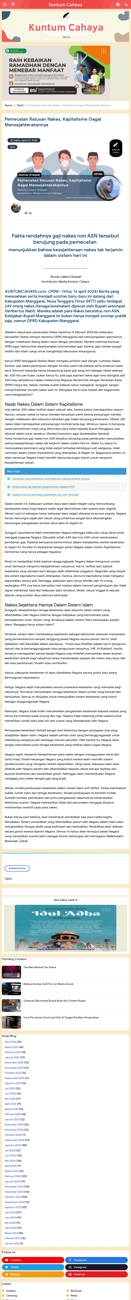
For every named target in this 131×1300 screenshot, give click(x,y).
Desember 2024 (14, 1124)
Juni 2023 (10, 1217)
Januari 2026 (12, 1057)
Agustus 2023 (13, 1207)
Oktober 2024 (13, 1135)
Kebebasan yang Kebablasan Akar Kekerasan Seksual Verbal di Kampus (51, 478)
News (74, 1295)
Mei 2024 (10, 1160)
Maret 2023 (11, 1233)
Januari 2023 (12, 1243)
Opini (12, 147)
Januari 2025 (12, 1119)
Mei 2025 (10, 1098)
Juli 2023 (10, 1212)
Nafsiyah (76, 1290)
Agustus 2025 (13, 1083)
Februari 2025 (13, 1114)
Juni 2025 (10, 1093)
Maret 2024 (11, 1171)
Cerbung (11, 1295)
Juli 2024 (10, 1150)
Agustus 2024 (13, 1145)
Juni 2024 (10, 1155)
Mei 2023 (10, 1222)
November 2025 (14, 1067)
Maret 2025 (11, 1109)
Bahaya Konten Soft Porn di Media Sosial (48, 984)
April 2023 (10, 1228)
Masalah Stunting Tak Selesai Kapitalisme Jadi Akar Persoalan (45, 494)
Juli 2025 (10, 1088)
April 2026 (10, 1041)
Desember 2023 (14, 1186)
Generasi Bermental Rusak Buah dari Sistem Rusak (54, 1000)
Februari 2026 (13, 1052)
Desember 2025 (14, 1062)
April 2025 (10, 1104)
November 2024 (14, 1129)
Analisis (11, 1290)
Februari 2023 (12, 1238)
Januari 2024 (12, 1181)
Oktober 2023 (13, 1197)
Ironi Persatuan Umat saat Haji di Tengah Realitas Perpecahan (61, 1017)
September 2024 (14, 1140)
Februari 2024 (13, 1176)
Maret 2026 (11, 1047)
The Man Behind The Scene (39, 967)
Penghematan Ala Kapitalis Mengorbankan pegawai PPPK (43, 486)
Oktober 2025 (13, 1073)
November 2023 (14, 1191)
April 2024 (10, 1166)
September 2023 (14, 1202)
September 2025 (14, 1078)
